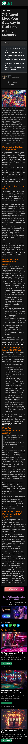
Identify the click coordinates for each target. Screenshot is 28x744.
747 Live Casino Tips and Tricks (13, 344)
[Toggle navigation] (24, 3)
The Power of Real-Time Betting (14, 53)
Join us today (19, 252)
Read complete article (7, 663)
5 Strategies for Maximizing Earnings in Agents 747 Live (11, 691)
